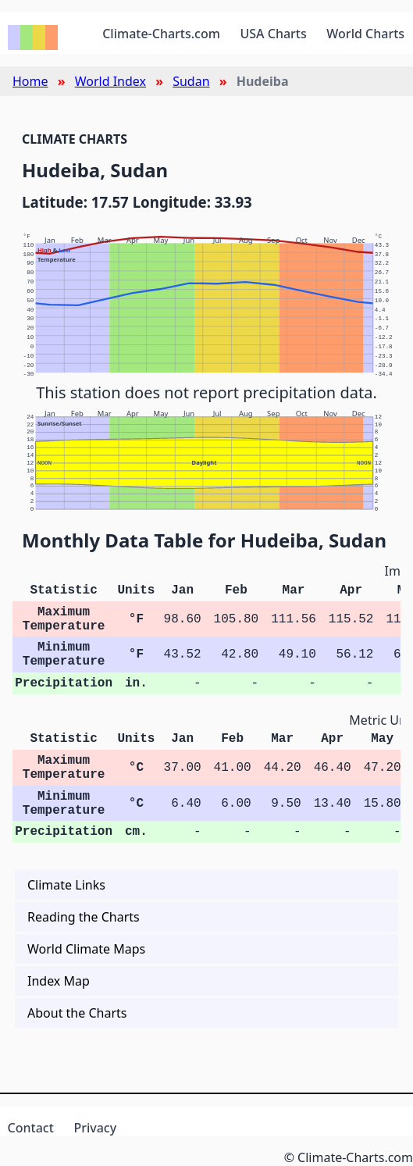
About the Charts (76, 1013)
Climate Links (66, 884)
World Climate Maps (86, 948)
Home (30, 81)
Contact (31, 1127)
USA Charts (273, 33)
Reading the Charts (83, 916)
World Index (110, 81)
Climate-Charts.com (161, 33)
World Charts (365, 33)
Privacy (94, 1127)
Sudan (191, 81)
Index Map (58, 980)
